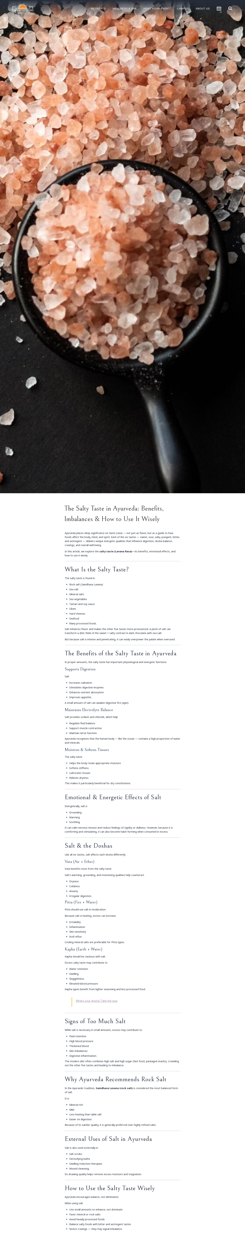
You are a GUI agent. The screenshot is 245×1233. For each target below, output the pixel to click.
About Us (203, 8)
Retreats (98, 8)
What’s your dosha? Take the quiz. (97, 1001)
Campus (183, 8)
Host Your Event (156, 8)
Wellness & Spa (124, 8)
